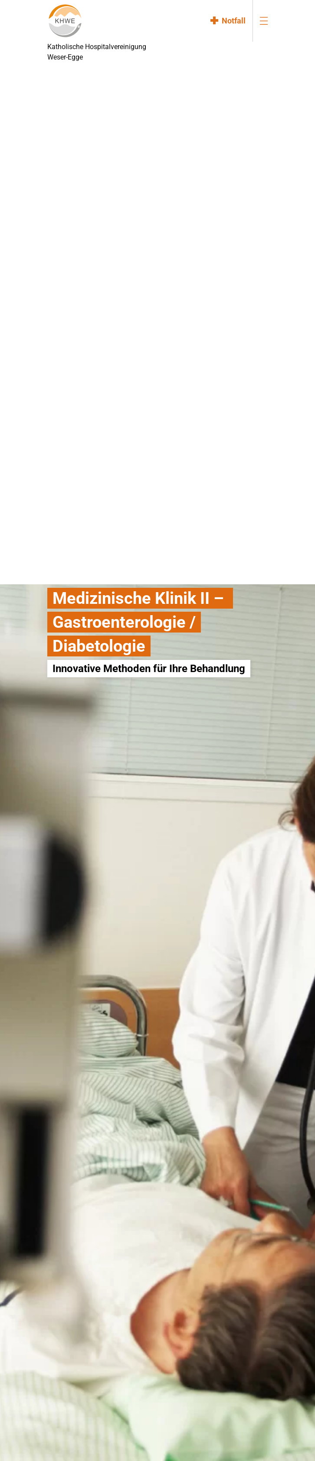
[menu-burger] (264, 20)
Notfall (234, 20)
